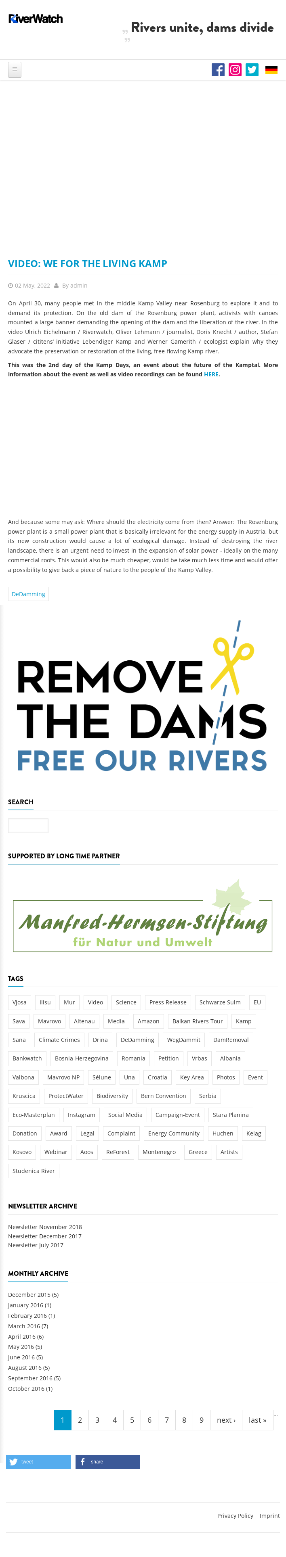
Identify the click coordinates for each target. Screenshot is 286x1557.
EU (257, 1002)
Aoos (86, 1152)
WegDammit (183, 1040)
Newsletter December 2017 (45, 1236)
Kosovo (22, 1152)
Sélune (102, 1077)
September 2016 (30, 1378)
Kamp (244, 1021)
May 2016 (21, 1346)
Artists (229, 1152)
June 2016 (21, 1357)
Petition (168, 1058)
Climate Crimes (59, 1040)
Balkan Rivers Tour (197, 1021)
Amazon (149, 1021)
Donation (25, 1133)
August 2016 (25, 1367)
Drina (100, 1040)
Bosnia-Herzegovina (82, 1058)
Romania (133, 1058)
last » (258, 1420)
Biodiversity (112, 1096)
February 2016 (27, 1315)
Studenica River (34, 1171)
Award (58, 1133)
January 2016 (25, 1305)
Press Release (168, 1002)
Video (95, 1002)
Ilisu (45, 1002)
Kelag (253, 1133)
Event (255, 1077)
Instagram (81, 1115)
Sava (19, 1021)
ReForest (118, 1152)
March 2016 (24, 1326)
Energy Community (174, 1133)
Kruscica (24, 1096)
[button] (38, 1462)
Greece (198, 1152)
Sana (19, 1040)
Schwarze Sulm (220, 1002)
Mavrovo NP (63, 1077)
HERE (211, 374)
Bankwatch (27, 1058)
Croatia (157, 1077)
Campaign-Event (178, 1115)
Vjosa (20, 1002)
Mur (69, 1002)
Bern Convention (163, 1096)
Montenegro (159, 1152)
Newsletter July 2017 (35, 1245)
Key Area (192, 1077)
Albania (230, 1058)
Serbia (208, 1096)
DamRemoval (231, 1040)
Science (126, 1002)
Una (129, 1077)
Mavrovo (49, 1021)
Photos (226, 1077)
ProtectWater (66, 1096)
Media (116, 1021)
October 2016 (26, 1388)
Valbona (23, 1077)
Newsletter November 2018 (45, 1227)
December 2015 (29, 1294)
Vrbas (199, 1058)
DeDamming (28, 594)
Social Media (125, 1115)
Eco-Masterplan (34, 1115)
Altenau (84, 1021)
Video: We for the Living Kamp (87, 263)
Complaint (121, 1133)
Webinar (55, 1152)
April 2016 (22, 1336)
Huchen (222, 1133)
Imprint (270, 1515)
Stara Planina (231, 1115)
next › (226, 1420)
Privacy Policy (235, 1515)
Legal (87, 1133)
